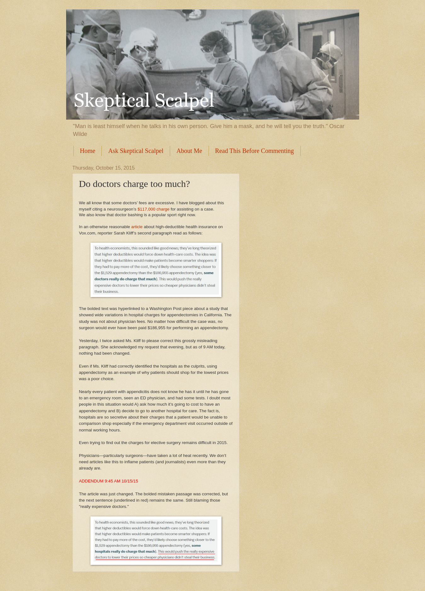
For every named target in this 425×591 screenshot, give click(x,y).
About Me (189, 150)
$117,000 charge (153, 209)
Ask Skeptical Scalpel (136, 150)
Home (87, 150)
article (137, 226)
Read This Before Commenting (254, 150)
